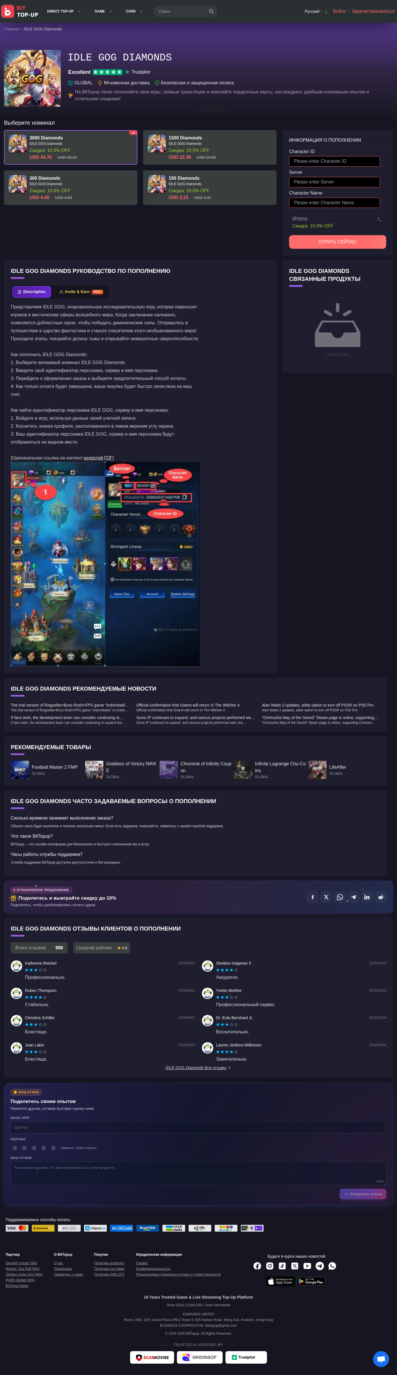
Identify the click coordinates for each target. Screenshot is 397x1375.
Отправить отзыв (363, 1194)
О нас (58, 1263)
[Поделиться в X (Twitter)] (326, 897)
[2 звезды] (24, 1148)
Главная (11, 29)
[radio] (27, 970)
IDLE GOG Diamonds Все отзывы (198, 1067)
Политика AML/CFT (109, 1274)
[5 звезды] (53, 1148)
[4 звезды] (43, 1148)
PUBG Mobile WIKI (20, 1280)
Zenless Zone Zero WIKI (24, 1274)
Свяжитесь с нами (68, 1274)
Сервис (142, 1263)
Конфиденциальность (153, 1269)
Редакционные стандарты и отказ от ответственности (178, 1274)
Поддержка (63, 1269)
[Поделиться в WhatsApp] (340, 897)
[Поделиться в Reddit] (380, 897)
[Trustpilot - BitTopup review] (246, 1357)
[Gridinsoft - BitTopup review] (200, 1357)
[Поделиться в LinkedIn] (367, 897)
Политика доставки (109, 1269)
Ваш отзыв (21, 1157)
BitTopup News (17, 1286)
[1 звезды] (15, 1148)
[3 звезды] (34, 1148)
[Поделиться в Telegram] (353, 897)
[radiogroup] (36, 970)
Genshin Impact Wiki (21, 1263)
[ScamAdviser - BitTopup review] (152, 1357)
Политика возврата (109, 1263)
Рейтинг (18, 1139)
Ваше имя (20, 1117)
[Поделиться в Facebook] (312, 897)
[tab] (31, 292)
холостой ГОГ (98, 457)
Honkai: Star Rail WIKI (22, 1269)
